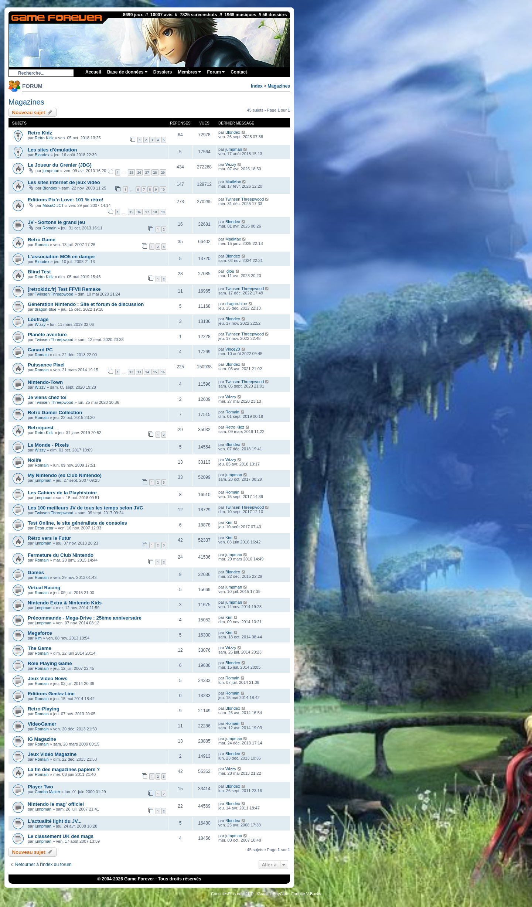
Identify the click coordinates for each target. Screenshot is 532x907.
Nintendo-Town (45, 382)
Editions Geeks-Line (51, 693)
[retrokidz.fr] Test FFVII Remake (64, 289)
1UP (249, 893)
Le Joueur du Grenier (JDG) (60, 165)
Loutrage (38, 319)
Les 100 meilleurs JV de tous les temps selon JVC (85, 508)
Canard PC (40, 349)
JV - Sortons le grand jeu (56, 222)
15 (131, 211)
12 (131, 371)
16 (139, 211)
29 (163, 172)
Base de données (127, 72)
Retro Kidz (40, 133)
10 (163, 189)
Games (36, 572)
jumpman (233, 149)
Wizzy (230, 164)
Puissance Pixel (46, 365)
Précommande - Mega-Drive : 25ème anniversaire (84, 618)
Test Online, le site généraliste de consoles (77, 523)
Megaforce (40, 633)
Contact (239, 72)
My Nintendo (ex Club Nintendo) (65, 475)
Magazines (278, 86)
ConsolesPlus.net (227, 893)
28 (155, 172)
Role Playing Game (50, 663)
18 (155, 211)
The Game (39, 648)
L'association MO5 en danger (61, 256)
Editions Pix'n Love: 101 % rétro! (65, 199)
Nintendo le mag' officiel (56, 804)
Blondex (232, 132)
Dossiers (162, 72)
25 (131, 172)
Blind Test (39, 272)
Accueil (93, 72)
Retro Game (41, 239)
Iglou (229, 271)
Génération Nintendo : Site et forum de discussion (86, 304)
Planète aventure (47, 334)
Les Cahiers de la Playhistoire (62, 492)
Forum (216, 72)
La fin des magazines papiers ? (64, 769)
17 (147, 211)
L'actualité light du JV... (55, 821)
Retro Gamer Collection (55, 412)
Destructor (44, 528)
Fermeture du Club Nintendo (60, 555)
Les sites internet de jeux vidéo (64, 182)
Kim (228, 522)
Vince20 (232, 349)
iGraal (262, 893)
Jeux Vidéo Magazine (52, 754)
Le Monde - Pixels (48, 445)
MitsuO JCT (53, 205)
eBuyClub (279, 893)
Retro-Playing (43, 709)
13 (139, 371)
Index (256, 86)
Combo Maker (47, 792)
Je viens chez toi (47, 397)
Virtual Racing (44, 587)
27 (147, 172)
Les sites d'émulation (52, 150)
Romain (49, 228)
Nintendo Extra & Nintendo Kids (65, 603)
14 (147, 371)
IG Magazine (42, 739)
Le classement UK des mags (60, 836)
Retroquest (41, 427)
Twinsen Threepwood (244, 199)
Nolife (34, 460)
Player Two (40, 787)
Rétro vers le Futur (49, 538)
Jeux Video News (48, 678)
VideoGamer (42, 724)
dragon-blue (46, 309)
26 (139, 172)
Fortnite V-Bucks (306, 893)
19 (163, 211)
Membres (189, 72)
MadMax (233, 182)
